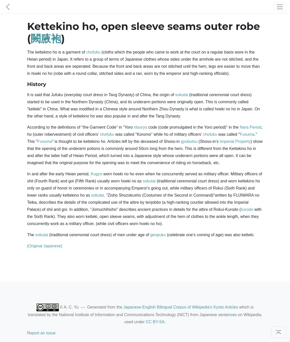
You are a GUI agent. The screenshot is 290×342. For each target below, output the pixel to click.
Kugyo (96, 174)
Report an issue (41, 333)
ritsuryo (140, 127)
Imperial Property (235, 141)
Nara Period (250, 127)
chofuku (93, 52)
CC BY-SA (155, 322)
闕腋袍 (46, 38)
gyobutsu (189, 141)
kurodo (247, 209)
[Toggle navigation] (280, 6)
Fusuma (247, 134)
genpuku (158, 235)
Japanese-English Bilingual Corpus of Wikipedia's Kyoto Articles (180, 307)
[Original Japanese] (44, 246)
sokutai (181, 95)
